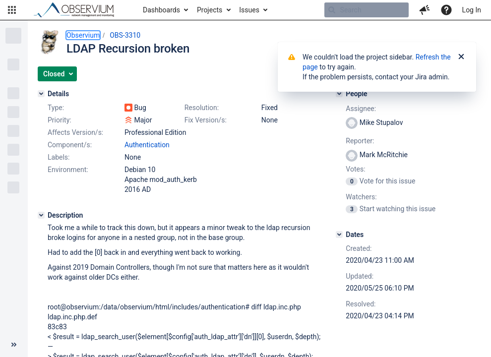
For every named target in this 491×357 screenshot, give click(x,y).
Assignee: (361, 109)
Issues (249, 10)
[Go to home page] (78, 10)
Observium (83, 35)
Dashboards (161, 10)
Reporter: (360, 141)
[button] (12, 10)
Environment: (68, 170)
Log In (471, 10)
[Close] (461, 57)
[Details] (41, 93)
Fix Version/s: (205, 120)
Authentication (147, 145)
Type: (56, 108)
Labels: (58, 157)
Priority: (59, 120)
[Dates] (339, 234)
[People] (339, 93)
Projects (209, 10)
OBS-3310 (125, 35)
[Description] (41, 215)
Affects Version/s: (75, 132)
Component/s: (70, 145)
